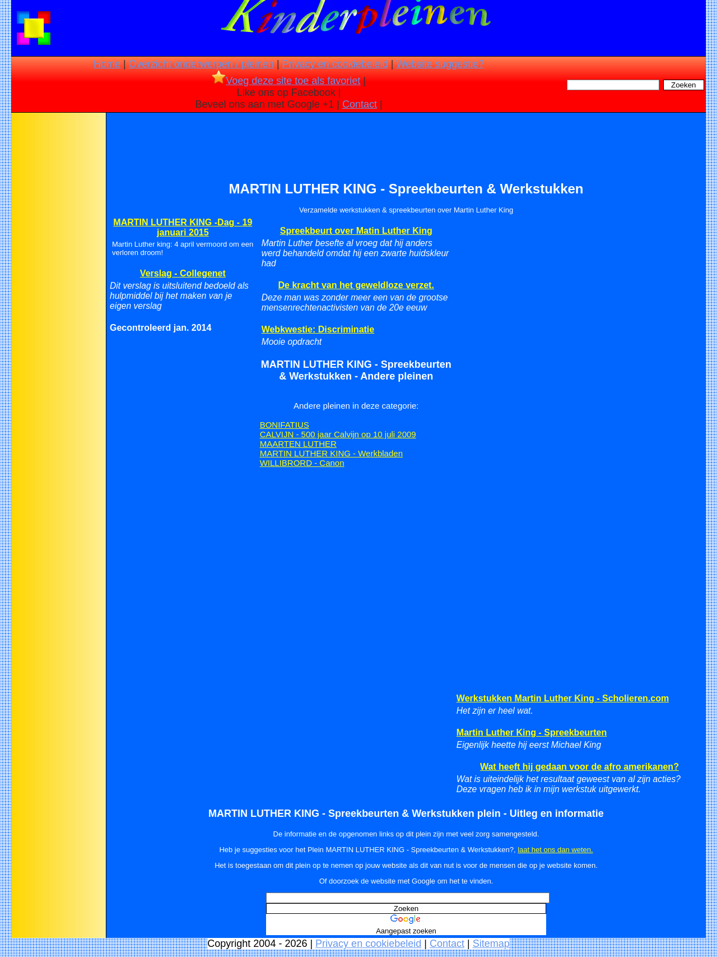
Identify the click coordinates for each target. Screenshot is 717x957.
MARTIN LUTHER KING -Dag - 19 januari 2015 (182, 227)
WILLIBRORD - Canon (302, 463)
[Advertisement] (58, 291)
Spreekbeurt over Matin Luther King (356, 230)
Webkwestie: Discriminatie (318, 329)
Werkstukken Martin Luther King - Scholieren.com (563, 698)
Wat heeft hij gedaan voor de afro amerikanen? (579, 766)
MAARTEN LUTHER (298, 444)
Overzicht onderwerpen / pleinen (201, 64)
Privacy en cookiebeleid (335, 64)
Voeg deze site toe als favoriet (286, 80)
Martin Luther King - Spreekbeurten (532, 732)
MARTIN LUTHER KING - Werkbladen (331, 453)
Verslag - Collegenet (183, 273)
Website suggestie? (440, 64)
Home (107, 64)
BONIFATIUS (284, 424)
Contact (359, 104)
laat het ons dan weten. (555, 849)
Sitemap (491, 943)
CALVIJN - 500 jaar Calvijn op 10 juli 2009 (338, 434)
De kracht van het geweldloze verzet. (356, 285)
